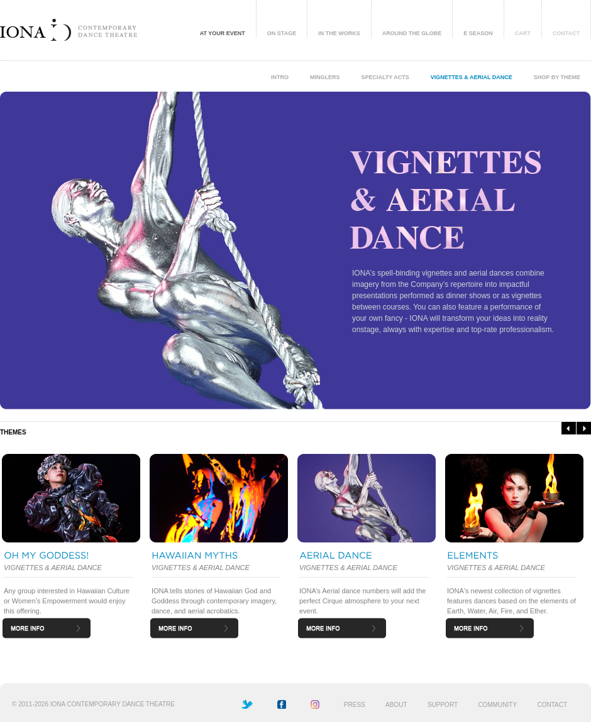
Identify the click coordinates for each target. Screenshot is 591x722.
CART (523, 33)
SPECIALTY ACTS (385, 77)
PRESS (354, 704)
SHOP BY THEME (557, 77)
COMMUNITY (497, 704)
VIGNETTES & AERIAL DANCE (471, 77)
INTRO (280, 77)
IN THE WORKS (339, 33)
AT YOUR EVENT (222, 33)
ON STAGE (281, 33)
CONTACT (566, 33)
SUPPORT (443, 704)
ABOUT (396, 704)
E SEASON (478, 33)
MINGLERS (325, 77)
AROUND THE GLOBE (412, 33)
